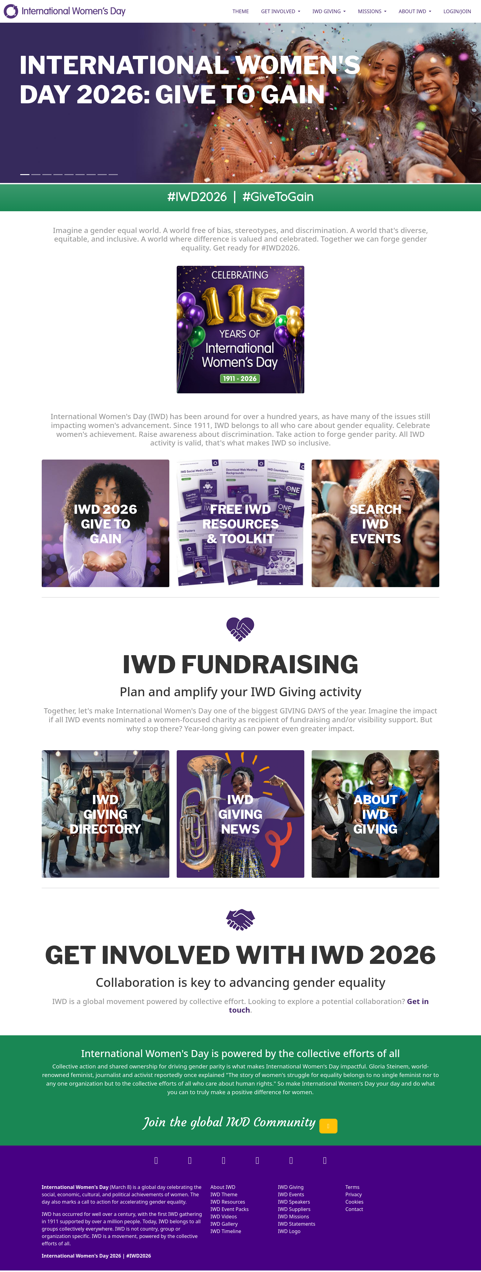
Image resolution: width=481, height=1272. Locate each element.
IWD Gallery (224, 1223)
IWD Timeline (225, 1231)
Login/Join (457, 11)
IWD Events (291, 1194)
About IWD (223, 1187)
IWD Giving (291, 1187)
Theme (241, 11)
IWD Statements (296, 1223)
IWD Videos (223, 1216)
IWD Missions (293, 1216)
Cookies (354, 1201)
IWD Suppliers (294, 1209)
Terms (352, 1187)
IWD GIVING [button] (327, 11)
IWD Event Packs (229, 1209)
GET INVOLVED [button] (279, 11)
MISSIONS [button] (370, 11)
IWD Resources (227, 1201)
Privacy (353, 1194)
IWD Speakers (294, 1201)
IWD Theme (223, 1194)
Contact (354, 1209)
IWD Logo (289, 1231)
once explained (204, 1075)
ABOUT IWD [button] (413, 11)
